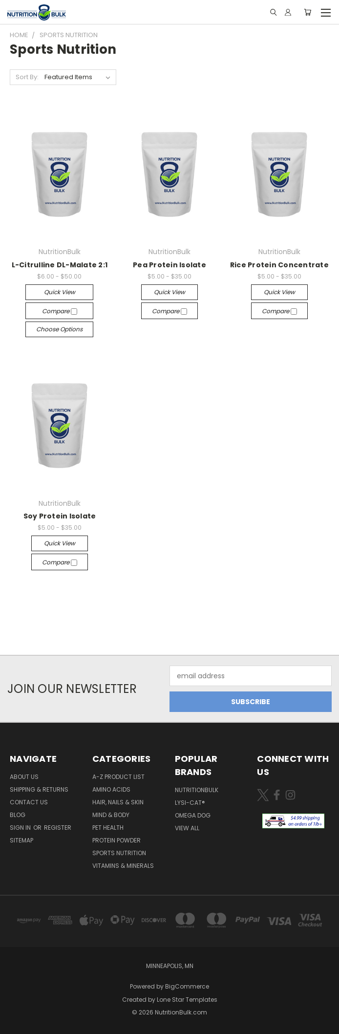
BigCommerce (187, 986)
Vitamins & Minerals (123, 866)
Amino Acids (111, 789)
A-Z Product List (118, 777)
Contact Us (29, 802)
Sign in (21, 827)
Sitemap (21, 840)
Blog (17, 815)
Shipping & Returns (39, 789)
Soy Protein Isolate (59, 516)
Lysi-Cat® (190, 802)
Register (57, 827)
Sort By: (27, 77)
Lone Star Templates (187, 999)
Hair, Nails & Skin (118, 802)
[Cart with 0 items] (307, 12)
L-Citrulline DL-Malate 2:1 (60, 265)
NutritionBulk (196, 790)
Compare (59, 311)
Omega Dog (193, 815)
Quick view (59, 292)
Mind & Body (110, 815)
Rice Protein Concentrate (279, 265)
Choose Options (59, 329)
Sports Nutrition (119, 853)
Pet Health (108, 827)
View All (187, 828)
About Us (24, 777)
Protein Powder (116, 840)
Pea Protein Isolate (169, 265)
